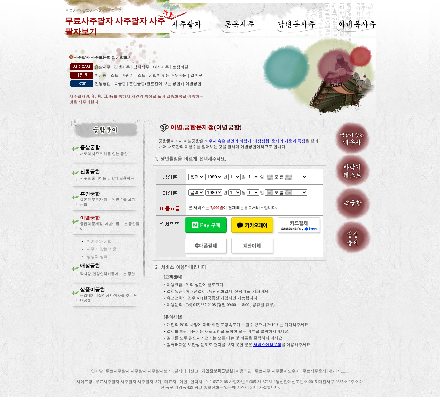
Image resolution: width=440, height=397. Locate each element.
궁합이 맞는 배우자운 (168, 75)
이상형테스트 (107, 75)
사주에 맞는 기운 (102, 249)
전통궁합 (103, 83)
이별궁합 (193, 83)
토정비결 (180, 67)
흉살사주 (103, 67)
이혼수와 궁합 (99, 241)
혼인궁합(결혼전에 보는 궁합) (155, 83)
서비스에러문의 (267, 344)
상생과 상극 (97, 256)
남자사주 (141, 67)
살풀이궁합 (92, 289)
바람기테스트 (134, 75)
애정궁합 (90, 265)
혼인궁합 (90, 194)
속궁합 (120, 83)
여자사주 (161, 67)
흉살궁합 (90, 147)
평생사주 (122, 67)
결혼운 (196, 75)
